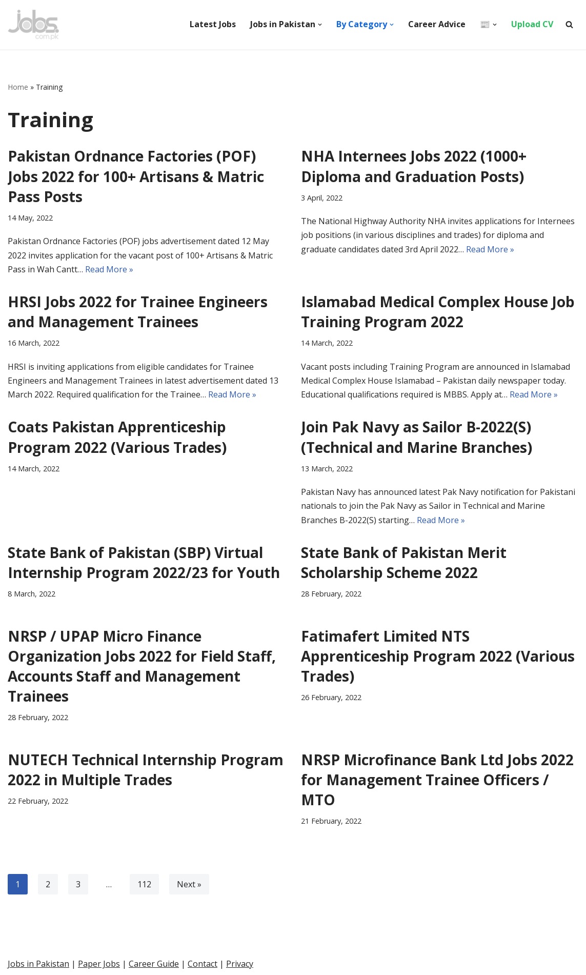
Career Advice (437, 24)
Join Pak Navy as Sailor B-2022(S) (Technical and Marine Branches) (416, 436)
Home (18, 87)
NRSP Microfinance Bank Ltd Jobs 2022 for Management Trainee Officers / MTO (437, 779)
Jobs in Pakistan (38, 963)
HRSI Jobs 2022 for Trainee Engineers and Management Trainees (138, 311)
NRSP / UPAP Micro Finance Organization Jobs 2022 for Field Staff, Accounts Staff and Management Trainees (142, 666)
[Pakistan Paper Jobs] (33, 24)
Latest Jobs (213, 24)
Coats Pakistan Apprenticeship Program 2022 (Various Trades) (117, 436)
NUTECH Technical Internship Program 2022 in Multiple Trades (146, 769)
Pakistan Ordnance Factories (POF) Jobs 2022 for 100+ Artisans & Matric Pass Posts (136, 176)
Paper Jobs (99, 963)
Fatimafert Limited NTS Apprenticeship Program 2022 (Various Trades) (438, 656)
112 (144, 884)
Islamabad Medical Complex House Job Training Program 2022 (438, 311)
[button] (320, 25)
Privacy (239, 963)
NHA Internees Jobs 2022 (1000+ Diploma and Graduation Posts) (414, 166)
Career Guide (154, 963)
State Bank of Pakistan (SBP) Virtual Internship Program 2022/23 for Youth (144, 562)
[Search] (569, 24)
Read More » (109, 269)
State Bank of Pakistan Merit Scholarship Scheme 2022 (404, 562)
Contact (202, 963)
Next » (189, 884)
